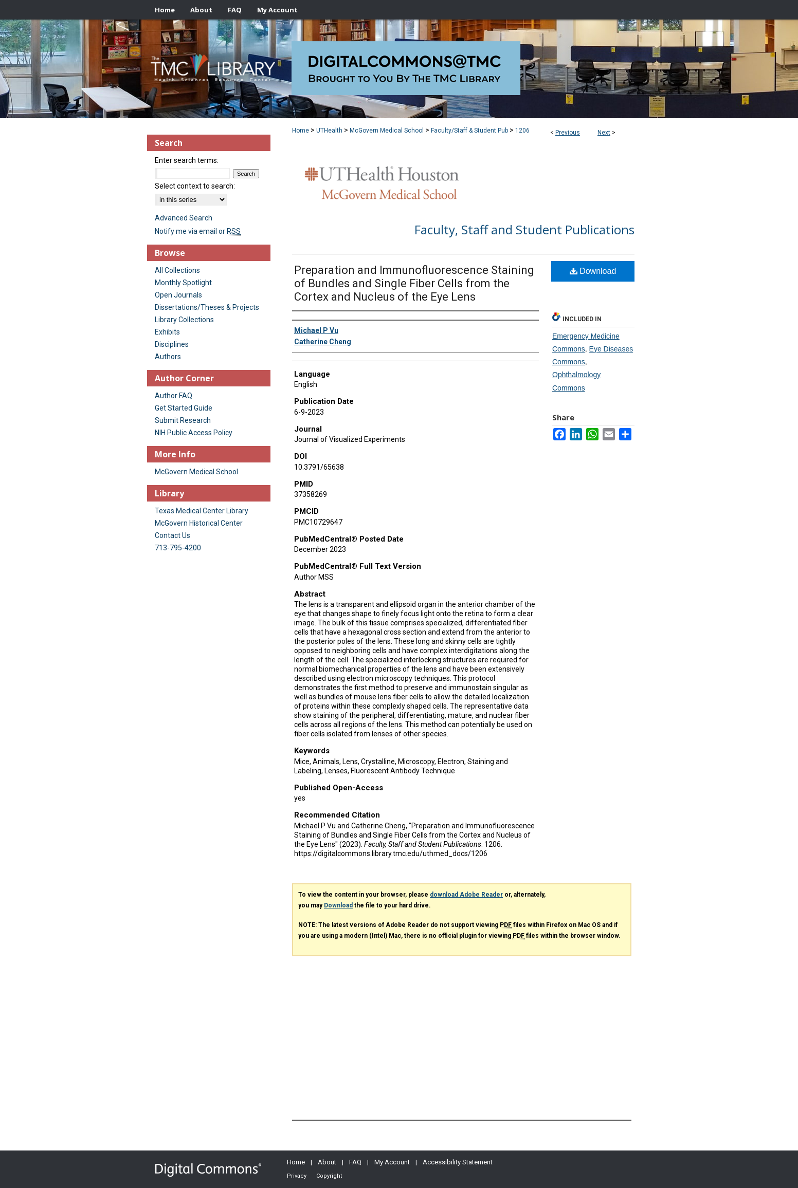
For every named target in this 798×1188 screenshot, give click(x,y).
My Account (392, 1162)
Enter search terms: (187, 160)
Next (603, 132)
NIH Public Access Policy (193, 433)
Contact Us (172, 535)
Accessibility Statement (458, 1162)
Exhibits (167, 332)
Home (300, 130)
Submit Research (183, 420)
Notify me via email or (198, 231)
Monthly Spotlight (183, 283)
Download (593, 271)
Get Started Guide (183, 408)
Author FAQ (173, 396)
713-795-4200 (178, 548)
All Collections (177, 270)
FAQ (355, 1162)
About (327, 1162)
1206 (522, 130)
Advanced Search (183, 218)
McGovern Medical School (387, 130)
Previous (567, 132)
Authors (168, 356)
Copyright (329, 1176)
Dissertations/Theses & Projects (207, 307)
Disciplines (172, 344)
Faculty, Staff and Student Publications (524, 229)
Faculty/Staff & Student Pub (469, 130)
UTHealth (329, 130)
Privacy (296, 1176)
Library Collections (184, 319)
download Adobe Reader (466, 894)
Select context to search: (195, 186)
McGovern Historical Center (199, 523)
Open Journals (178, 295)
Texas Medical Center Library (201, 511)
